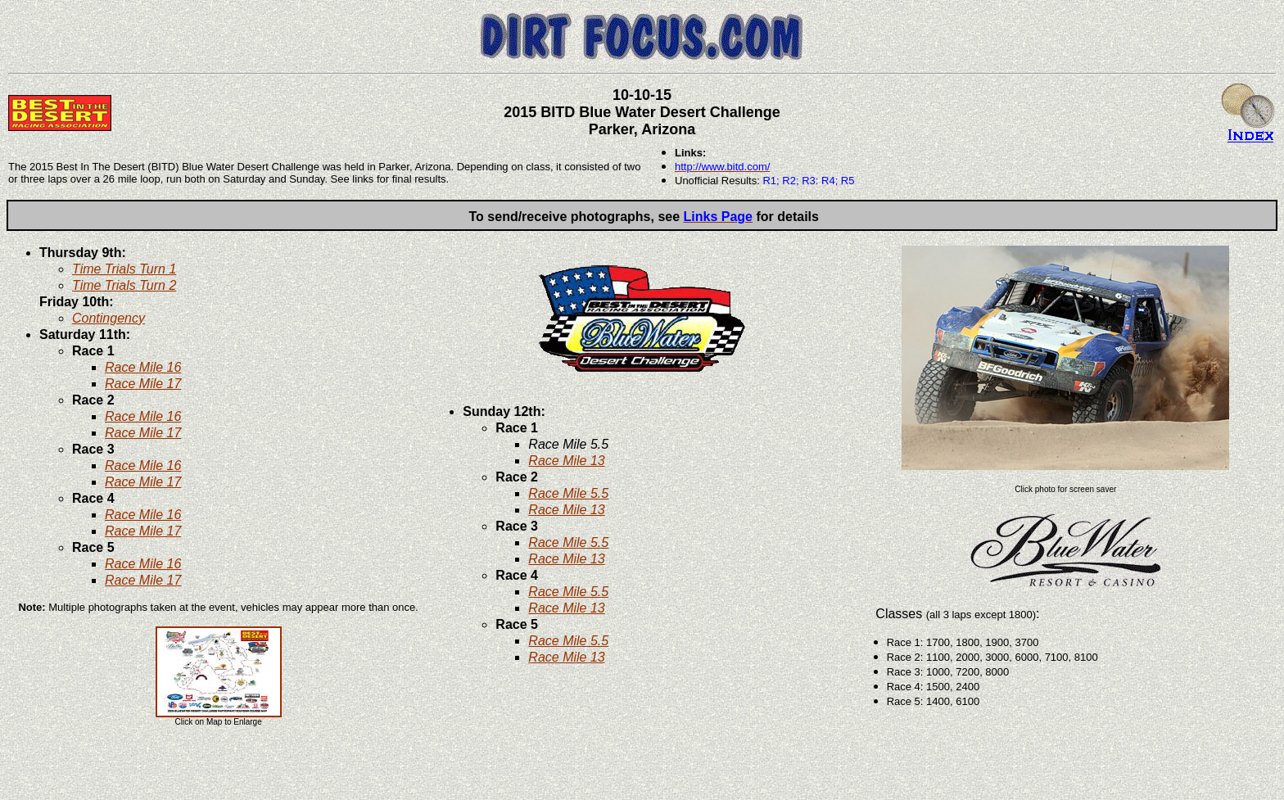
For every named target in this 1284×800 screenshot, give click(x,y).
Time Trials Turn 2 (124, 285)
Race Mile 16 (143, 367)
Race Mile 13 (566, 461)
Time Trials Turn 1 (124, 269)
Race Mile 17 (143, 384)
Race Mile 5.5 (568, 493)
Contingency (108, 318)
